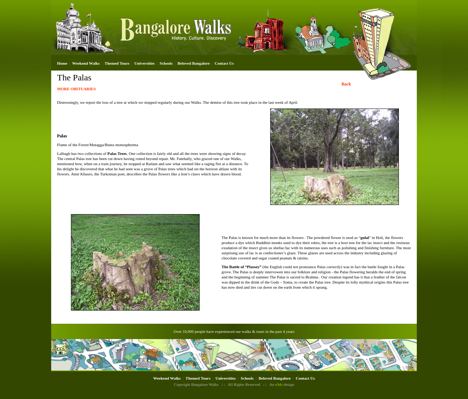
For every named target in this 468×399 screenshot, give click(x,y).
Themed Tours (117, 63)
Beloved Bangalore (193, 63)
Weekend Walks (85, 63)
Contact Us (224, 63)
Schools (166, 63)
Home (62, 63)
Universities (145, 63)
